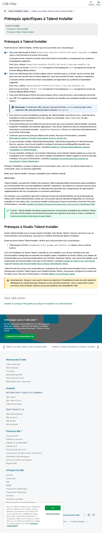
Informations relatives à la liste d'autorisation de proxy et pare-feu (38, 138)
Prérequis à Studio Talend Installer (20, 32)
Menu (98, 5)
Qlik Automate (12, 424)
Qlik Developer (12, 368)
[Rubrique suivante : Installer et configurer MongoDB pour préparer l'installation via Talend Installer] (76, 347)
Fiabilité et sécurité (14, 439)
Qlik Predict (11, 421)
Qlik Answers (11, 417)
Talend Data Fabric (14, 404)
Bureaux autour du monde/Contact (20, 502)
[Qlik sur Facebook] (93, 515)
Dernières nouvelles (14, 499)
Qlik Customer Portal (15, 378)
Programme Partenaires (16, 492)
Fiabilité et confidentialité (16, 443)
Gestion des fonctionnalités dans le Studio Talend (40, 263)
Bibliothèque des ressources (18, 381)
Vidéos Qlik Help (13, 364)
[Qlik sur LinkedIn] (89, 515)
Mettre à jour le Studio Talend (62, 274)
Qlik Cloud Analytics (14, 414)
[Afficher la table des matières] (5, 11)
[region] (33, 516)
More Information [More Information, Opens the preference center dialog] (53, 514)
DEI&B (8, 485)
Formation (10, 371)
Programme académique (16, 489)
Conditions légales (77, 521)
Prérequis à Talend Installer (17, 29)
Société (9, 475)
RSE (7, 482)
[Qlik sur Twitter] (84, 515)
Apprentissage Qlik (14, 375)
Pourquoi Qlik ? (12, 436)
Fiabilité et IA (11, 446)
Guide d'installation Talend (18, 11)
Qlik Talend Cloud (13, 400)
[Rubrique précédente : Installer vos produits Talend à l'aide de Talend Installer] (26, 347)
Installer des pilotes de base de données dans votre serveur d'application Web (61, 204)
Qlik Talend (11, 397)
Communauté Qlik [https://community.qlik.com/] (71, 515)
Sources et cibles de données (19, 460)
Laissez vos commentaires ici (20, 336)
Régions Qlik (11, 463)
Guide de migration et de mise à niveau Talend (30, 216)
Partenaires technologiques (18, 456)
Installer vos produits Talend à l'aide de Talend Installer (52, 11)
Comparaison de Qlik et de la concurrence (24, 453)
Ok (53, 508)
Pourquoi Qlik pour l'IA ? (16, 450)
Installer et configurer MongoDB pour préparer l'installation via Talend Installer (38, 303)
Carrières (10, 496)
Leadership (11, 478)
